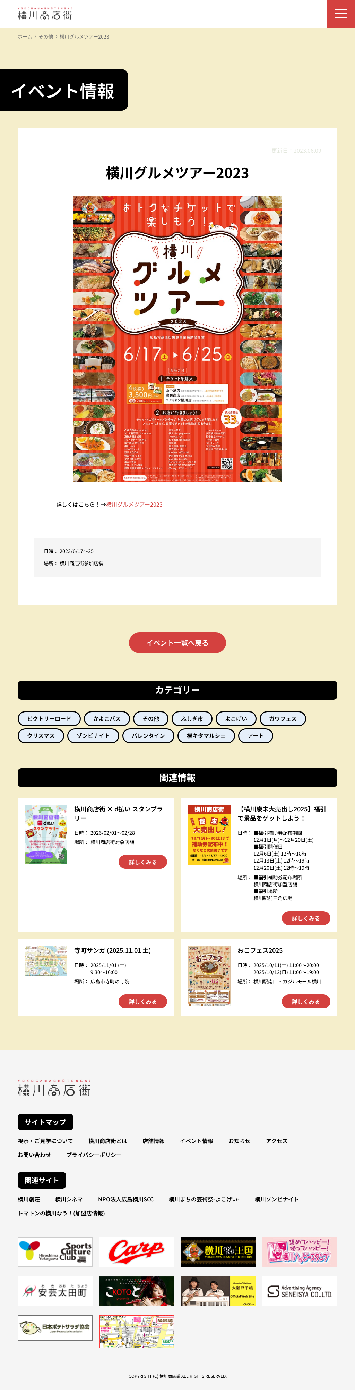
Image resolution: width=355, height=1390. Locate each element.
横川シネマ (69, 1199)
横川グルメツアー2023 (134, 504)
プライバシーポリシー (94, 1154)
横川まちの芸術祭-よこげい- (204, 1199)
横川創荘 (29, 1199)
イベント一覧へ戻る (177, 643)
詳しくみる (143, 862)
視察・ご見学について (45, 1141)
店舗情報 (153, 1141)
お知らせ (239, 1141)
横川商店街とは (107, 1141)
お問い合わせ (34, 1154)
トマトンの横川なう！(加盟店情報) (61, 1213)
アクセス (277, 1141)
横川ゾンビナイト (277, 1199)
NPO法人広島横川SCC (126, 1199)
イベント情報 (196, 1141)
